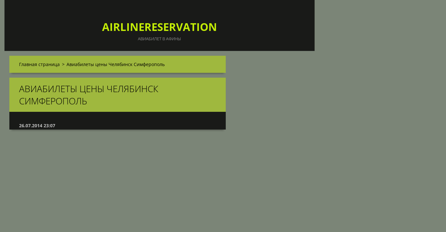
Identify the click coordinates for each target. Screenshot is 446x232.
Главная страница (39, 64)
